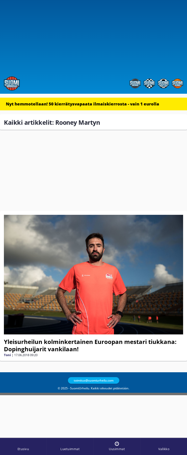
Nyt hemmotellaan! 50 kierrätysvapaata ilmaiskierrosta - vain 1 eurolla (82, 104)
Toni (7, 355)
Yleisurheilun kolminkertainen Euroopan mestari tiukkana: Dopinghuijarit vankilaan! (90, 345)
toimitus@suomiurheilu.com (93, 380)
